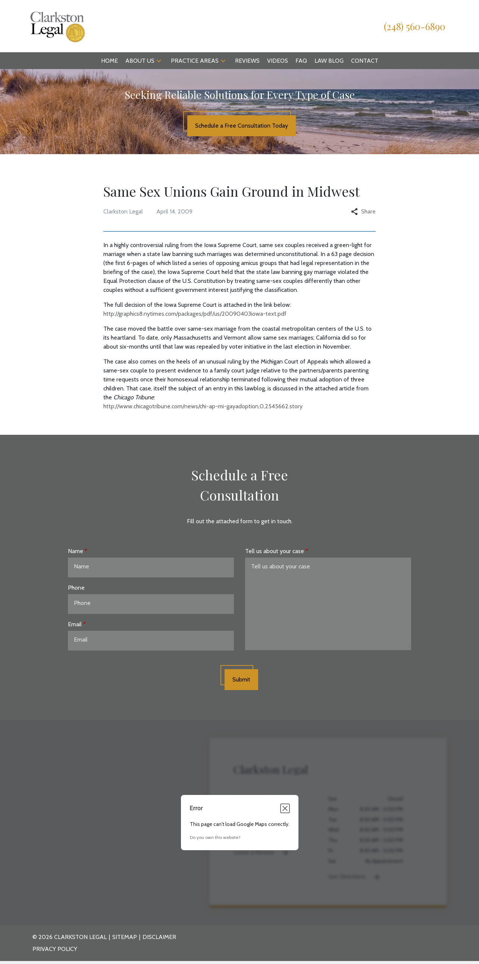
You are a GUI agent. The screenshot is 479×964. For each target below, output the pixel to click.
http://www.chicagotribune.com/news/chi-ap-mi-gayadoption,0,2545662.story (203, 406)
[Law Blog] (329, 60)
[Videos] (277, 60)
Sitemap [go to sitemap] (124, 936)
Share (363, 211)
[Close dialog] (285, 808)
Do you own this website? (215, 837)
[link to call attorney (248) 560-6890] (414, 26)
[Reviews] (247, 60)
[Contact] (364, 60)
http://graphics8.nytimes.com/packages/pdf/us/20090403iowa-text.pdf (195, 313)
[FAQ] (301, 60)
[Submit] (241, 679)
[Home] (109, 60)
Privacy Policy (54, 948)
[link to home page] (57, 25)
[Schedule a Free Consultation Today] (241, 125)
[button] (158, 60)
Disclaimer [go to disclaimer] (159, 936)
